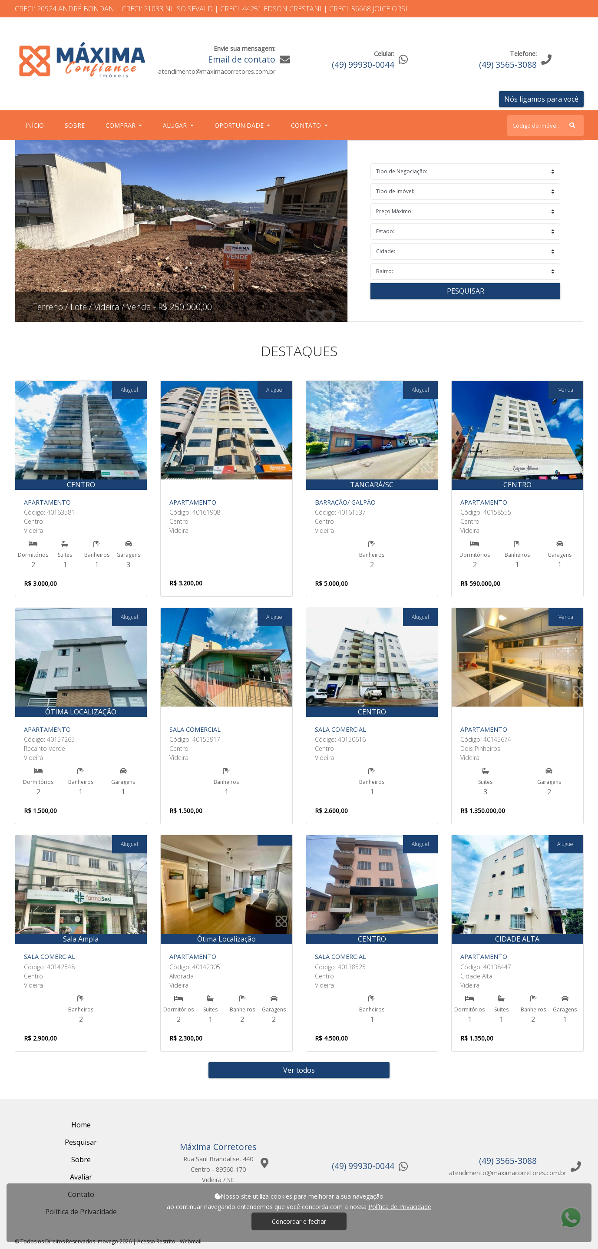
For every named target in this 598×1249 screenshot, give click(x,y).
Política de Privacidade (399, 1207)
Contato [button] (307, 125)
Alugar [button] (175, 125)
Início (36, 124)
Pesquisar (465, 291)
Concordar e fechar (299, 1221)
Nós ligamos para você (541, 99)
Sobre (76, 124)
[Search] (545, 125)
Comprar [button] (121, 125)
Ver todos (299, 1070)
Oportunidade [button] (240, 125)
